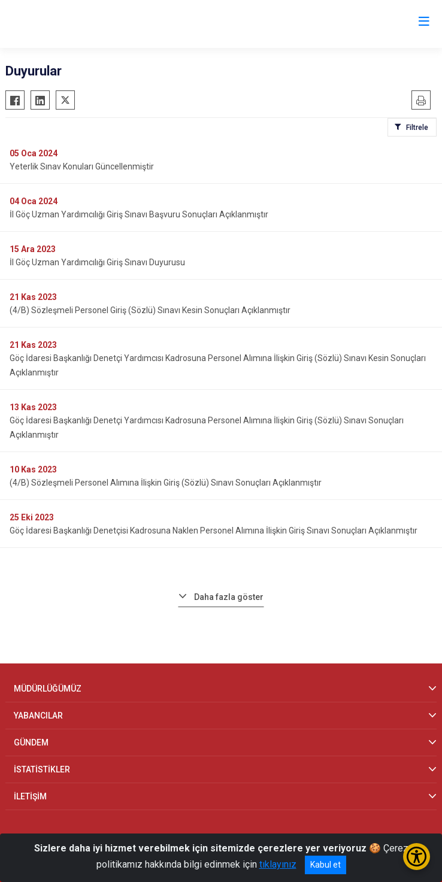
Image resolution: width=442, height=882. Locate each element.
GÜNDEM (31, 742)
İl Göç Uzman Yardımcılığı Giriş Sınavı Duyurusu (97, 262)
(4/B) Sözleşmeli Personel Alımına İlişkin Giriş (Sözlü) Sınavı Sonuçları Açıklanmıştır (166, 482)
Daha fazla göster (229, 597)
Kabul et (325, 864)
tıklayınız (277, 864)
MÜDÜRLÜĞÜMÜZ (47, 688)
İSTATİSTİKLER (42, 769)
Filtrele (417, 127)
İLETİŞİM (30, 796)
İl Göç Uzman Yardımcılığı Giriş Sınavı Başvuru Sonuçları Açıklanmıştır (139, 214)
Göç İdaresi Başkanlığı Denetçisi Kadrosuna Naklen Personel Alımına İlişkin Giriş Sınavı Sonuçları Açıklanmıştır (213, 530)
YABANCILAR (38, 715)
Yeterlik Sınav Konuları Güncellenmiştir (82, 166)
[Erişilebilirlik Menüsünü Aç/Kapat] (416, 856)
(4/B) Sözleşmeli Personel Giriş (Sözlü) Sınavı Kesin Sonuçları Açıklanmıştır (150, 310)
